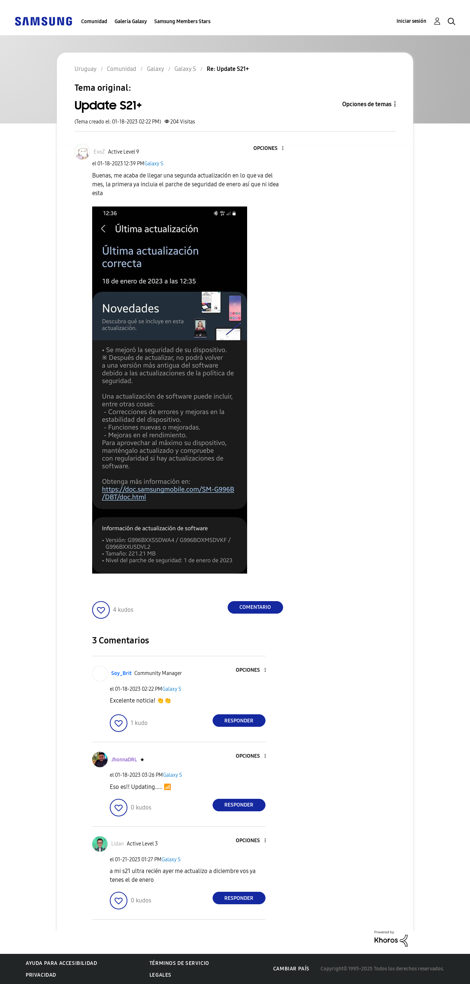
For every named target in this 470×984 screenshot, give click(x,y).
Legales (160, 975)
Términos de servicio (179, 963)
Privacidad (41, 975)
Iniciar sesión (411, 21)
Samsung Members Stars (182, 21)
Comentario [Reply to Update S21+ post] (255, 607)
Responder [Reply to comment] (238, 721)
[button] (270, 148)
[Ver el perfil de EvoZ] (99, 152)
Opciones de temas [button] (366, 104)
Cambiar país (291, 969)
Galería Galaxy (131, 21)
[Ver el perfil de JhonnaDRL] (124, 760)
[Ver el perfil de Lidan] (117, 844)
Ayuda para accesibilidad (61, 963)
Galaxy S (153, 164)
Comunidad (94, 21)
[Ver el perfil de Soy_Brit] (121, 673)
